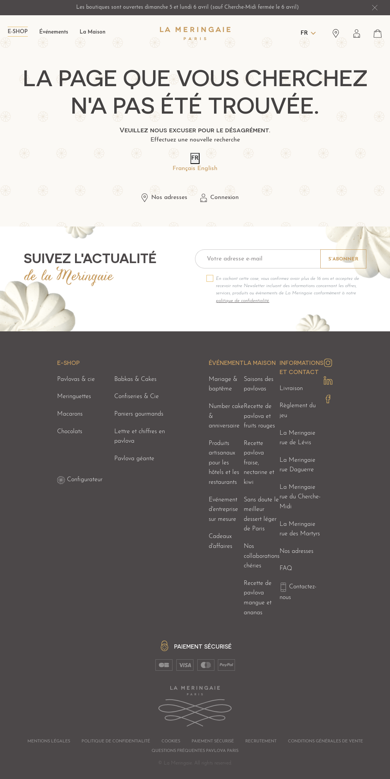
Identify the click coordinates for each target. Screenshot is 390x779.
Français (184, 168)
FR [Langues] (304, 33)
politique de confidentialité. (242, 301)
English (207, 168)
